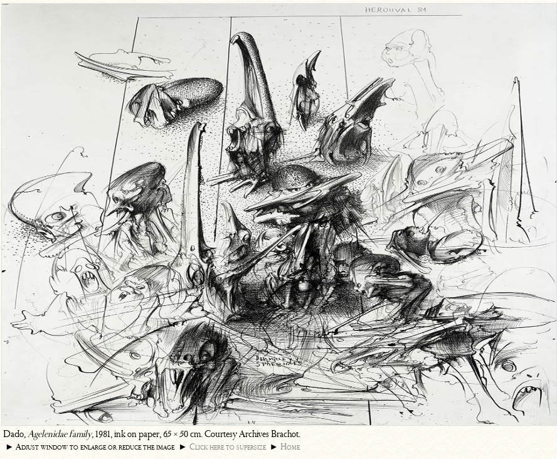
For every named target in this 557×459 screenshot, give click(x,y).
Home (290, 447)
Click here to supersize (227, 447)
